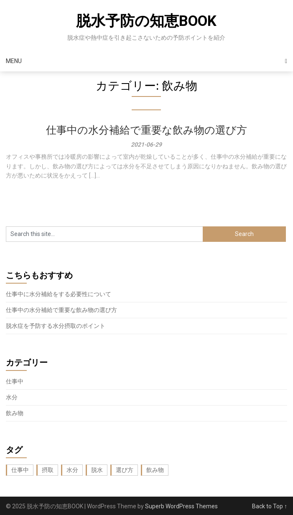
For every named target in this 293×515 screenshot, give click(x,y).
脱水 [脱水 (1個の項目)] (97, 470)
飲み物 (14, 413)
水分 (12, 397)
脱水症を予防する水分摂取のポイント (55, 325)
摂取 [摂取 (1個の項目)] (48, 470)
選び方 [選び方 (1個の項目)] (124, 470)
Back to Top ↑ (269, 506)
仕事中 (14, 381)
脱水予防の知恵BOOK (146, 21)
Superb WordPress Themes (181, 506)
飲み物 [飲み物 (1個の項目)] (155, 470)
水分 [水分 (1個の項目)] (72, 470)
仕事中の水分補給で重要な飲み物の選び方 (146, 130)
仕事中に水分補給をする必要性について (58, 294)
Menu (14, 61)
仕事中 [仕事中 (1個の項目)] (20, 470)
